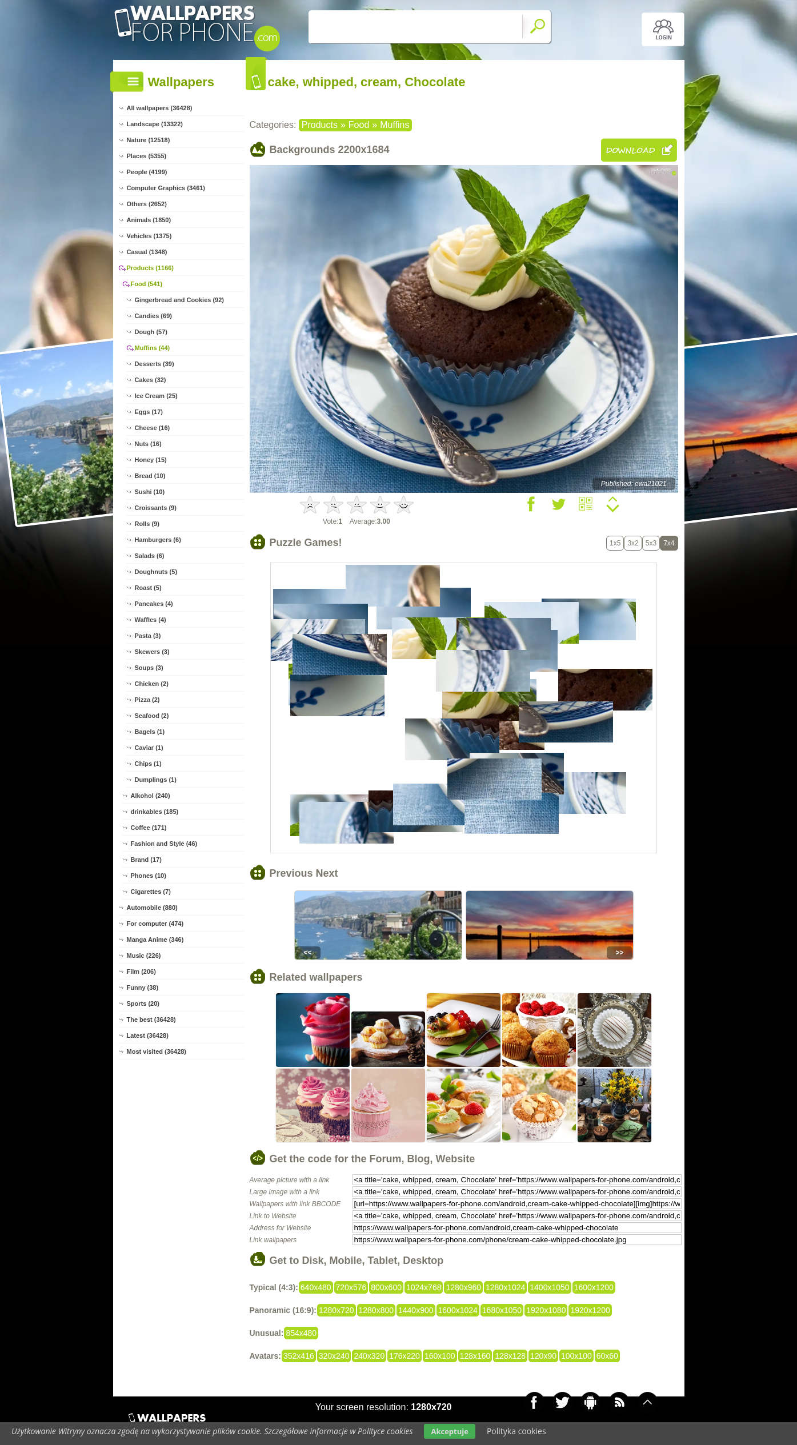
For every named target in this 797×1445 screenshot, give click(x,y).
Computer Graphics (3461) (166, 187)
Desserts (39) (154, 363)
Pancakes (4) (154, 603)
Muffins (394, 125)
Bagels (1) (150, 731)
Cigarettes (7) (151, 891)
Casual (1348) (147, 251)
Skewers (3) (152, 651)
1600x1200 (594, 1287)
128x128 (510, 1355)
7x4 (668, 543)
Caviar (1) (149, 747)
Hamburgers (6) (158, 539)
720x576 (351, 1287)
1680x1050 (502, 1310)
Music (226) (144, 955)
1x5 (615, 543)
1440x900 (416, 1310)
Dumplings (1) (156, 779)
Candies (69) (153, 315)
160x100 (439, 1355)
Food (359, 125)
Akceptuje (449, 1431)
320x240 (334, 1355)
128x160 (475, 1355)
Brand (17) (146, 859)
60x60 (607, 1355)
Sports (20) (143, 1003)
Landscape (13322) (155, 124)
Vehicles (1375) (149, 235)
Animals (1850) (149, 219)
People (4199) (147, 171)
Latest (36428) (148, 1035)
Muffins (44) (152, 347)
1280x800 (376, 1310)
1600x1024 (458, 1310)
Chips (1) (148, 763)
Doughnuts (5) (156, 571)
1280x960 (463, 1287)
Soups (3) (149, 667)
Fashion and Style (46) (164, 843)
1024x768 (424, 1287)
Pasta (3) (148, 635)
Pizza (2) (147, 699)
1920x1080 (546, 1310)
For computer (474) (155, 923)
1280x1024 (505, 1287)
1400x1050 (549, 1287)
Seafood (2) (152, 715)
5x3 (651, 543)
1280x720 (336, 1310)
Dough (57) (151, 331)
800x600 (386, 1287)
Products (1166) (150, 267)
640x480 (316, 1287)
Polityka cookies (516, 1431)
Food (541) (147, 283)
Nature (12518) (148, 140)
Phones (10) (148, 875)
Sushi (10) (150, 491)
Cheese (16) (152, 427)
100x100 (576, 1355)
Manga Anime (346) (155, 939)
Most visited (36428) (157, 1051)
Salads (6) (150, 555)
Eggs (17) (149, 411)
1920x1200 (590, 1310)
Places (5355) (147, 155)
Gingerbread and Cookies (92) (179, 299)
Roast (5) (148, 587)
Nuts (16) (148, 443)
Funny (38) (143, 987)
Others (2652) (147, 203)
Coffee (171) (149, 827)
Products (320, 125)
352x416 (298, 1355)
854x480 (301, 1333)
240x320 (369, 1355)
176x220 (404, 1355)
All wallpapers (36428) (160, 108)
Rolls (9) (147, 523)
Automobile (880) (152, 907)
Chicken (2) (152, 683)
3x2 (632, 543)
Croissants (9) (156, 507)
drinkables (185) (155, 811)
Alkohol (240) (150, 795)
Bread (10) (150, 475)
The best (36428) (151, 1019)
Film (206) (141, 971)
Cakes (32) (150, 379)
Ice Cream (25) (156, 395)
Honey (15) (151, 459)
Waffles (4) (150, 619)
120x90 (543, 1355)
